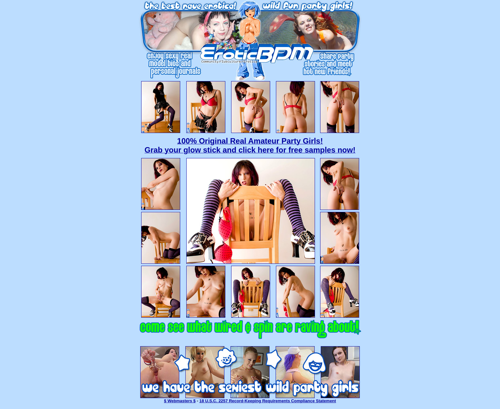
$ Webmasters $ (180, 400)
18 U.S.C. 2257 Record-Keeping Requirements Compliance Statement (267, 400)
